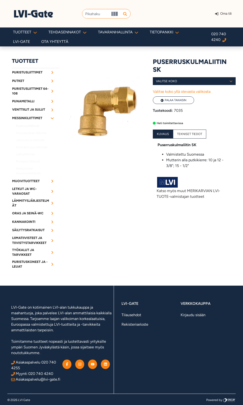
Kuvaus (163, 134)
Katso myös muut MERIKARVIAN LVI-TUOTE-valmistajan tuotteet (194, 187)
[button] (125, 13)
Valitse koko (194, 81)
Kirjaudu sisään (193, 315)
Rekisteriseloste (135, 324)
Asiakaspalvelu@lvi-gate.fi (35, 379)
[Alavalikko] (52, 72)
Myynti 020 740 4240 (32, 373)
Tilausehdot (131, 315)
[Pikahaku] (96, 13)
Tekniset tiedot (189, 134)
